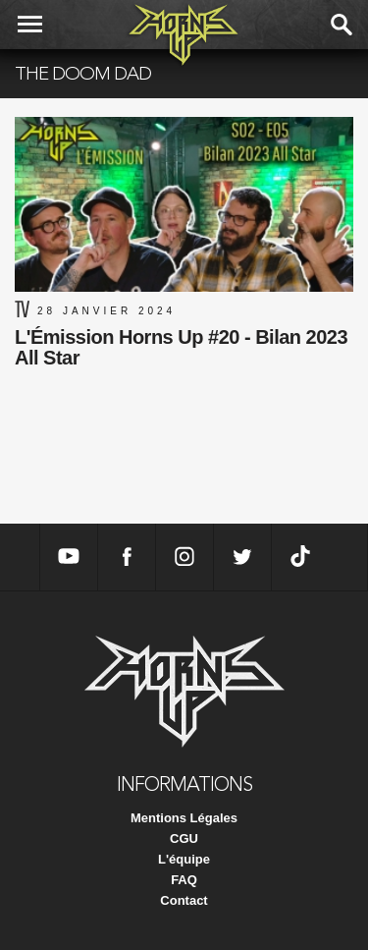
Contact (183, 900)
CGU (184, 838)
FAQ (184, 879)
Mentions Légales (184, 817)
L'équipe (184, 859)
